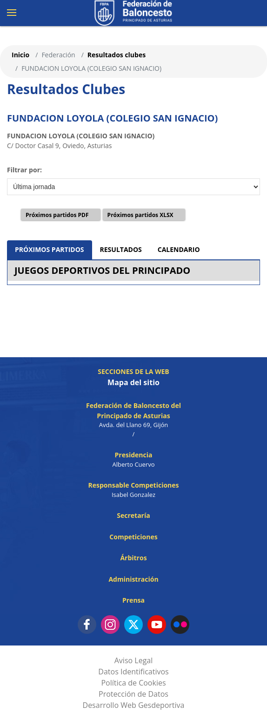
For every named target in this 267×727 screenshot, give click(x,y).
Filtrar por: (24, 169)
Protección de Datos (133, 694)
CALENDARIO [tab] (179, 249)
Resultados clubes (116, 54)
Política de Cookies (133, 683)
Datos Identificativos (133, 671)
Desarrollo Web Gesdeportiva (134, 705)
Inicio (20, 54)
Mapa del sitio (133, 382)
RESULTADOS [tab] (121, 249)
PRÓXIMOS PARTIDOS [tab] (49, 249)
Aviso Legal (133, 660)
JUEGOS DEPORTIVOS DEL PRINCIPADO (102, 270)
